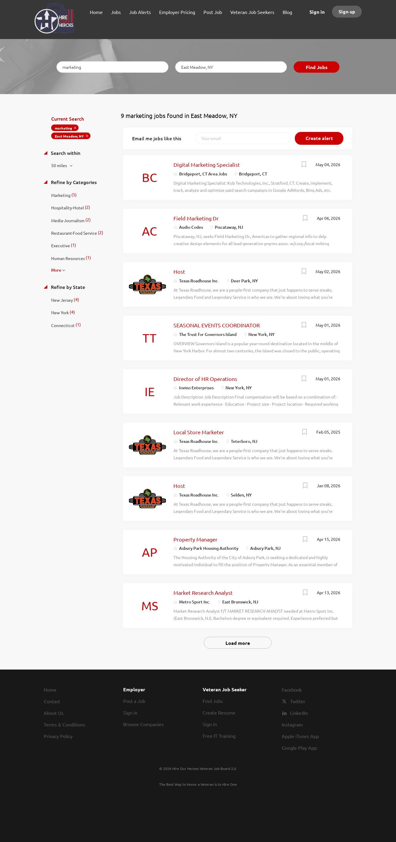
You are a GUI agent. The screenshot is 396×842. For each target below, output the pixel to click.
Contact (52, 701)
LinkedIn (299, 713)
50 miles (59, 165)
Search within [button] (65, 153)
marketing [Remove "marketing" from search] (63, 128)
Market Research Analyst (203, 592)
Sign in (317, 12)
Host (179, 271)
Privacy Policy (58, 736)
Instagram (292, 724)
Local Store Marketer (198, 432)
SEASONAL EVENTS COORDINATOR (216, 325)
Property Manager (195, 539)
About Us (53, 713)
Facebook (292, 689)
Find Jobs (317, 67)
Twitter (297, 701)
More (56, 270)
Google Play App (299, 748)
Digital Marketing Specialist (206, 164)
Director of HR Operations (205, 379)
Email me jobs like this (156, 138)
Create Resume (219, 712)
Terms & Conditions (64, 724)
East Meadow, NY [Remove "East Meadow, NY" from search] (69, 136)
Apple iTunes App (300, 736)
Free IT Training (219, 736)
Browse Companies (143, 724)
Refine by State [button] (67, 287)
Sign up (347, 11)
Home (50, 689)
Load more (238, 643)
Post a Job (134, 701)
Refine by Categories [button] (73, 182)
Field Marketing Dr (196, 218)
